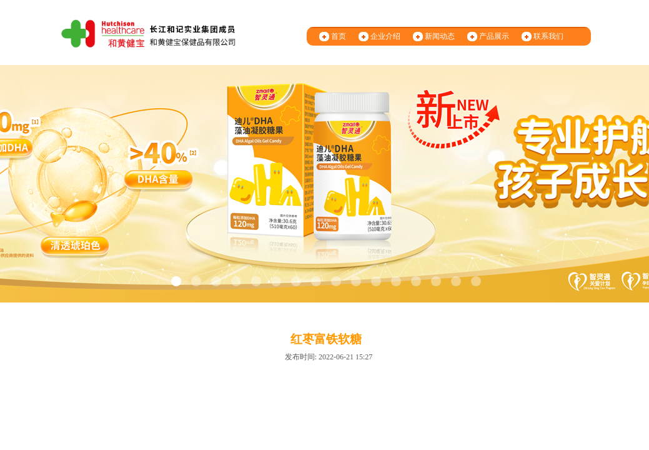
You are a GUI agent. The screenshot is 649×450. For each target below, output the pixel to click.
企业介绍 (385, 36)
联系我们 (548, 36)
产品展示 (494, 36)
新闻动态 (440, 36)
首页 (338, 36)
